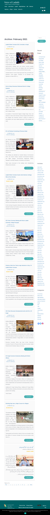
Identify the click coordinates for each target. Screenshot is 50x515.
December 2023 (40, 217)
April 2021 (39, 275)
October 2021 (40, 265)
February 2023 (40, 236)
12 (28, 484)
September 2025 (40, 179)
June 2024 (39, 207)
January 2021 (40, 281)
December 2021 (40, 261)
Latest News (40, 310)
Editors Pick (39, 295)
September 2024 (40, 201)
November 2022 (40, 241)
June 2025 (39, 185)
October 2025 (40, 178)
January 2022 (40, 259)
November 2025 (40, 176)
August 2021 (40, 268)
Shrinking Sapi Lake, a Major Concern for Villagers (17, 403)
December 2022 (40, 239)
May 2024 (39, 208)
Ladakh (39, 308)
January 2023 (40, 237)
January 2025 (40, 194)
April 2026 (39, 167)
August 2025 (40, 181)
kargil (38, 302)
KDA (38, 304)
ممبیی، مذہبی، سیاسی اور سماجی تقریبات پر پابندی (26, 447)
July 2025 (39, 183)
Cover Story (40, 293)
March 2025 (39, 190)
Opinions (39, 315)
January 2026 (40, 172)
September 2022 (40, 245)
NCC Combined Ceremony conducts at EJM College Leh (42, 106)
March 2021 (39, 277)
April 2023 (39, 232)
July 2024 (39, 205)
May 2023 (39, 230)
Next (31, 484)
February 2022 (40, 257)
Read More (29, 79)
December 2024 (40, 196)
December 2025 (40, 174)
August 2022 (40, 246)
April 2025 (39, 188)
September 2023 (40, 223)
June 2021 (39, 272)
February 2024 (40, 214)
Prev (6, 484)
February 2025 (40, 192)
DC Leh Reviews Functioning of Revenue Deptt (16, 131)
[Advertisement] (25, 23)
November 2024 (40, 197)
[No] (48, 512)
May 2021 (39, 274)
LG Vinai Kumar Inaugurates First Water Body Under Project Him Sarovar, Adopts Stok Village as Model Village (42, 64)
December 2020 (40, 283)
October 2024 (40, 199)
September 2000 (41, 285)
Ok (25, 513)
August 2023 (40, 225)
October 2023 (40, 221)
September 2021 (40, 266)
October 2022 (40, 243)
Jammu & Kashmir (41, 301)
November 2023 (40, 219)
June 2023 (39, 228)
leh (38, 312)
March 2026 (39, 168)
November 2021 (40, 263)
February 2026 (40, 170)
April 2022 (39, 254)
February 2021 (40, 279)
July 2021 (39, 270)
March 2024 (39, 212)
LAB (38, 306)
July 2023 (39, 227)
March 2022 (39, 256)
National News (40, 313)
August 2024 (40, 203)
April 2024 (39, 210)
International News (41, 299)
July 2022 (39, 248)
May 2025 (39, 187)
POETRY (39, 317)
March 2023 (39, 234)
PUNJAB (39, 319)
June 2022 (39, 250)
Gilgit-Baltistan (40, 297)
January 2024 (40, 216)
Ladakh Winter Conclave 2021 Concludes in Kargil (17, 44)
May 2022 (39, 252)
